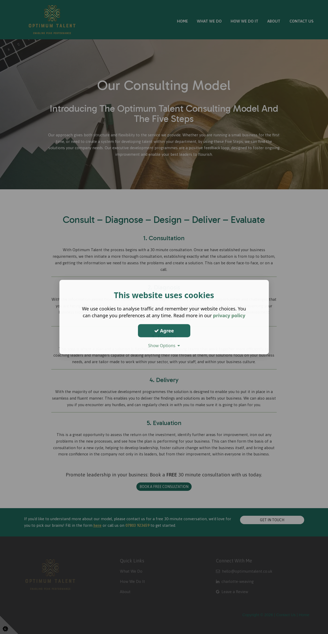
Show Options (164, 345)
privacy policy (229, 315)
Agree (164, 330)
